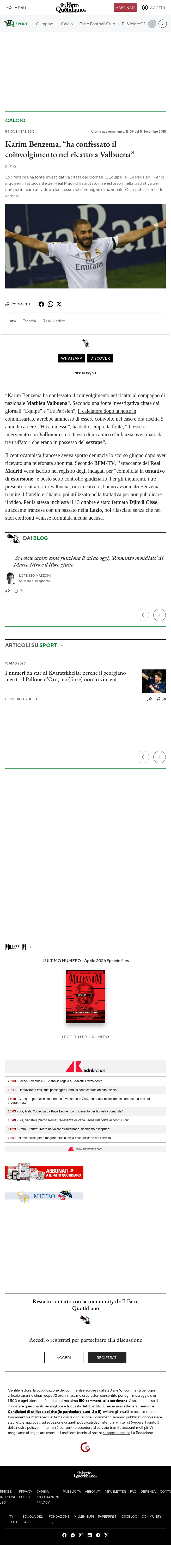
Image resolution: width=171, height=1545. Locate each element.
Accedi (64, 1357)
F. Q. (11, 167)
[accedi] (153, 8)
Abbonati (125, 7)
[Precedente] (143, 615)
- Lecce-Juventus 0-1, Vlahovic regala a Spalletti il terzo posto (55, 1081)
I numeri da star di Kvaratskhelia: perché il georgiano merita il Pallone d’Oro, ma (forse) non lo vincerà (65, 676)
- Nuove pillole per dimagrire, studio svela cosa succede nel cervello (60, 1138)
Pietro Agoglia (21, 699)
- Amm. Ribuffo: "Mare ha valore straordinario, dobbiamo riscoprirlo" (59, 1129)
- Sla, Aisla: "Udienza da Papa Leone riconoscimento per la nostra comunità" (65, 1111)
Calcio (15, 120)
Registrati (107, 1357)
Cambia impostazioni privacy (47, 1496)
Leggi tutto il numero (85, 1036)
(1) (18, 591)
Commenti (17, 304)
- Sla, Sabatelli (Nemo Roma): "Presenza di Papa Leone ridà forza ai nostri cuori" (68, 1120)
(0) (161, 699)
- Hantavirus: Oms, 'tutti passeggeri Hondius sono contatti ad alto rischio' (62, 1090)
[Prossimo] (159, 615)
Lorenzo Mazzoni (35, 575)
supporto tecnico (116, 1432)
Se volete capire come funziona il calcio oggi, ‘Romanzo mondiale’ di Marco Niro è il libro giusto (88, 561)
